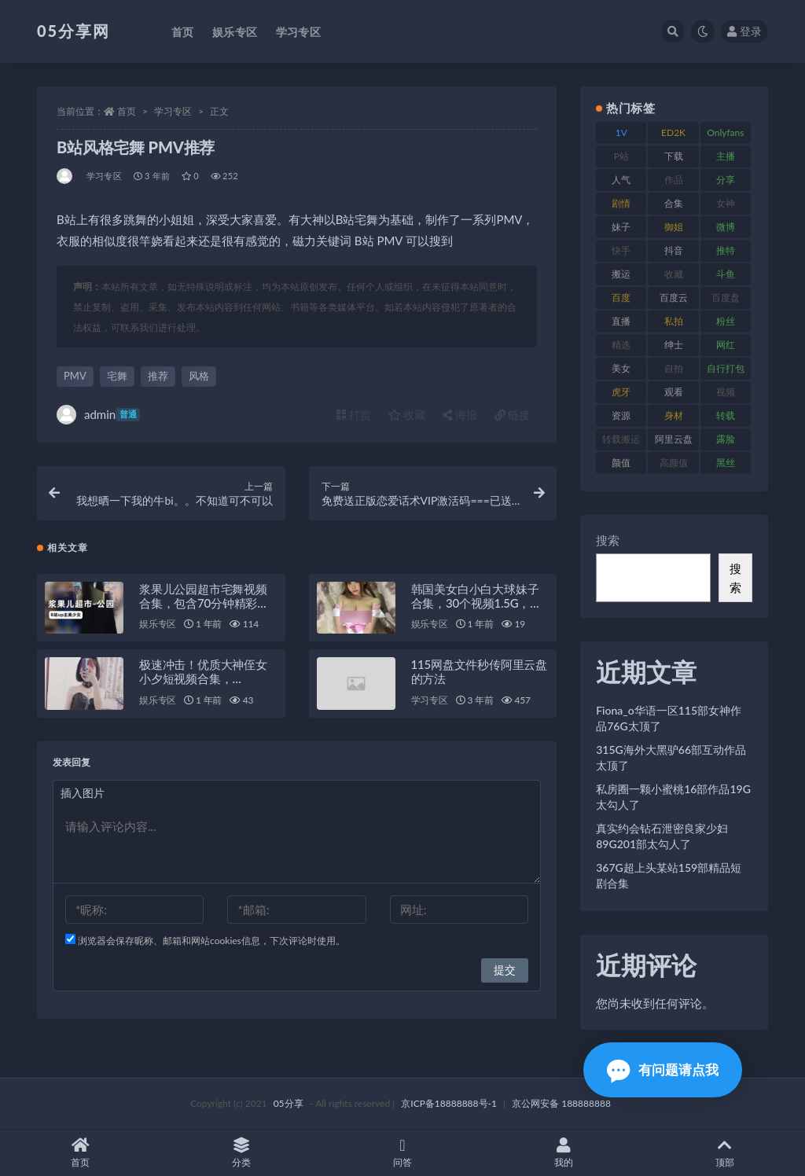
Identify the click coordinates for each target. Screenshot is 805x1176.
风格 (199, 375)
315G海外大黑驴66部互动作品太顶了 (671, 757)
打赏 (353, 414)
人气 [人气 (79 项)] (621, 180)
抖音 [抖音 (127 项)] (673, 250)
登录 (744, 31)
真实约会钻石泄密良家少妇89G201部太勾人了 (662, 836)
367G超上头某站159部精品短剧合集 (668, 875)
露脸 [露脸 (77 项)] (725, 439)
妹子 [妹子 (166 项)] (621, 227)
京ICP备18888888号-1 (449, 1103)
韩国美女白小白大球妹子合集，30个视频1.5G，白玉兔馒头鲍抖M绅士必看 (476, 603)
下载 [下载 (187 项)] (673, 156)
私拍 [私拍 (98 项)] (673, 321)
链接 (512, 414)
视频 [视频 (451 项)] (725, 392)
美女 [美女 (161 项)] (621, 368)
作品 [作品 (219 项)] (673, 180)
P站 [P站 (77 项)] (621, 156)
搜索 (607, 540)
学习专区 (173, 111)
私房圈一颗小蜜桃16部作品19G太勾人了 (673, 796)
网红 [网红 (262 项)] (725, 345)
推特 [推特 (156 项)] (725, 250)
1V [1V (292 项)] (621, 132)
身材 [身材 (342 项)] (673, 415)
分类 (241, 1152)
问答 (402, 1152)
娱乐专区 (157, 625)
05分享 (288, 1103)
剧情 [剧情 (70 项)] (621, 203)
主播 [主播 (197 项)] (725, 156)
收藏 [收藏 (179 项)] (673, 274)
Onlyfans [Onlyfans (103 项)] (725, 132)
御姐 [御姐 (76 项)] (673, 227)
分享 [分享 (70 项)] (725, 180)
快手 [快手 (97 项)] (621, 250)
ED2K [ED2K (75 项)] (673, 132)
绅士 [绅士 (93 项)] (673, 345)
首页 (126, 111)
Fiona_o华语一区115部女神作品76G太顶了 (668, 718)
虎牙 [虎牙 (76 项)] (621, 392)
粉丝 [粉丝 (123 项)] (725, 321)
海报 (460, 414)
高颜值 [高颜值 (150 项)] (674, 463)
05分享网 (73, 30)
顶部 (724, 1152)
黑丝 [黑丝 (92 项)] (725, 463)
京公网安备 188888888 (561, 1103)
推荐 (158, 375)
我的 (563, 1152)
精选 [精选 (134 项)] (621, 345)
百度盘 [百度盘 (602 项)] (725, 297)
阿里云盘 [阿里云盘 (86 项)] (674, 439)
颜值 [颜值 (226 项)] (621, 463)
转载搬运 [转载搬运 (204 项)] (621, 439)
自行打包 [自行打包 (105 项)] (725, 368)
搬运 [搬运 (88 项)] (621, 274)
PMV (75, 375)
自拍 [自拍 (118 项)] (673, 368)
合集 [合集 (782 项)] (673, 203)
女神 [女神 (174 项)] (725, 203)
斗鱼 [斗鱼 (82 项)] (725, 274)
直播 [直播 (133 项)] (621, 321)
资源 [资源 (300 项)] (621, 415)
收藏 (407, 414)
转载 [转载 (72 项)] (725, 415)
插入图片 (83, 794)
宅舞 (117, 375)
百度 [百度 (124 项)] (621, 297)
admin (98, 414)
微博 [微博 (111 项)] (725, 227)
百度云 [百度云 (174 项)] (674, 297)
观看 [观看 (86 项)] (673, 392)
